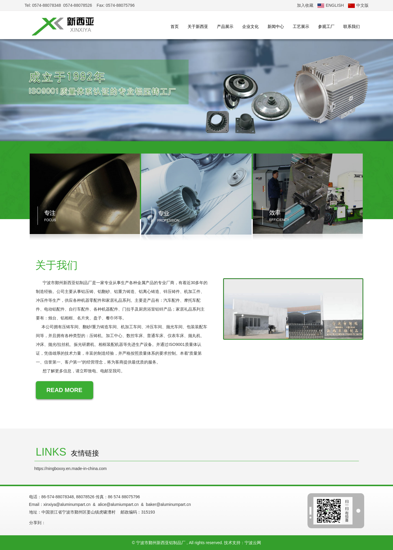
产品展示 (225, 26)
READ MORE (64, 390)
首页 (174, 26)
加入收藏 (305, 5)
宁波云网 (253, 542)
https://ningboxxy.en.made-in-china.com (70, 468)
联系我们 (351, 26)
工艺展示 (301, 26)
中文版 (358, 5)
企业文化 (250, 26)
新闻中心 (275, 26)
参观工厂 (326, 26)
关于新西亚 (198, 26)
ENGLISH (330, 5)
